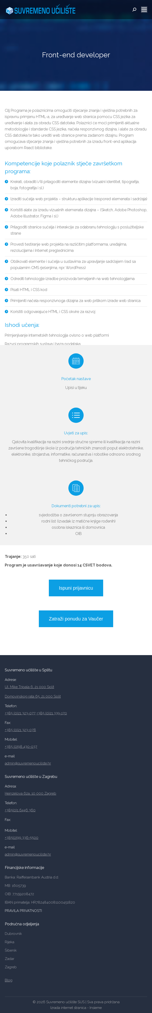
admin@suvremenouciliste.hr (28, 763)
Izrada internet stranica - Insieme (76, 1008)
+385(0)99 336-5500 (21, 837)
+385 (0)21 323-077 (20, 713)
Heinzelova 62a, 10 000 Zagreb (30, 793)
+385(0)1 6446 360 (20, 810)
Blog (8, 980)
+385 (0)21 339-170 (51, 713)
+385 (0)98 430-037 (21, 746)
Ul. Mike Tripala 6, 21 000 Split (29, 687)
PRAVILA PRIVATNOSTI (24, 911)
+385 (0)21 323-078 (20, 730)
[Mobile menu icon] (144, 9)
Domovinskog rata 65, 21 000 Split (33, 696)
